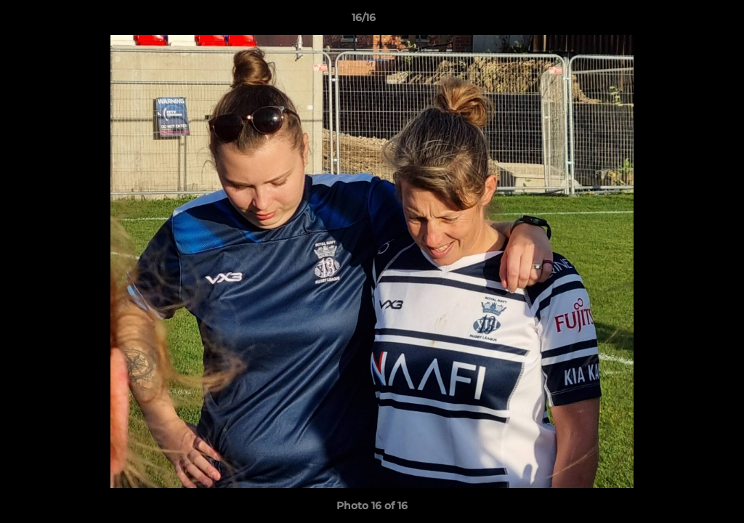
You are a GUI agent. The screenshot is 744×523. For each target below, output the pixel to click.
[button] (683, 21)
